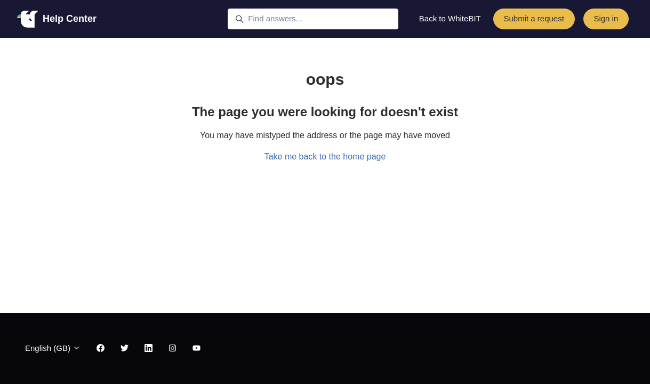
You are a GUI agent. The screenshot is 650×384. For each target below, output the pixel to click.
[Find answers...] (313, 19)
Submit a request (533, 18)
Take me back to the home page (325, 156)
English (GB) (53, 348)
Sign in (605, 18)
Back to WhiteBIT (450, 18)
